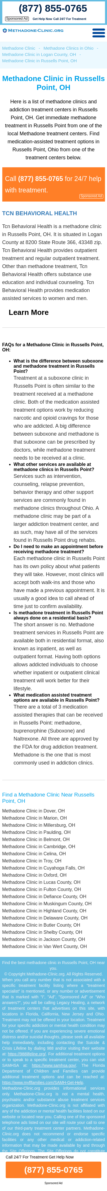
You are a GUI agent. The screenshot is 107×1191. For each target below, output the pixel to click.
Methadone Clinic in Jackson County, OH (43, 939)
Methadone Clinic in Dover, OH (33, 810)
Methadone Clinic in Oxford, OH (34, 875)
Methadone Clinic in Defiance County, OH (44, 896)
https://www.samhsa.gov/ (54, 1065)
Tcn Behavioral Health (39, 213)
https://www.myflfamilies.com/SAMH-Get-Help (42, 1082)
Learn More (29, 312)
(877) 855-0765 (53, 8)
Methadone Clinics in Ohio (68, 48)
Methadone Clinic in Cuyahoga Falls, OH (43, 868)
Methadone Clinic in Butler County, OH (41, 925)
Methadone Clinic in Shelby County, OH (42, 932)
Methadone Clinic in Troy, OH (32, 860)
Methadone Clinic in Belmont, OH (36, 839)
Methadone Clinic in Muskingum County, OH (47, 903)
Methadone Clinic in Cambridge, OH (38, 846)
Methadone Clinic (18, 48)
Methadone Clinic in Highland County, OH (44, 910)
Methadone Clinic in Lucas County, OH (41, 882)
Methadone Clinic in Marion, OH (34, 818)
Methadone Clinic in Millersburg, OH (38, 825)
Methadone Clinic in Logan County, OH (39, 54)
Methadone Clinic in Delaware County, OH (45, 918)
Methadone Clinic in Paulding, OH (36, 832)
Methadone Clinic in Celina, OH (34, 853)
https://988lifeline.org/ (27, 1054)
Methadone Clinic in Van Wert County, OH (44, 946)
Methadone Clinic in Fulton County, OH (41, 889)
